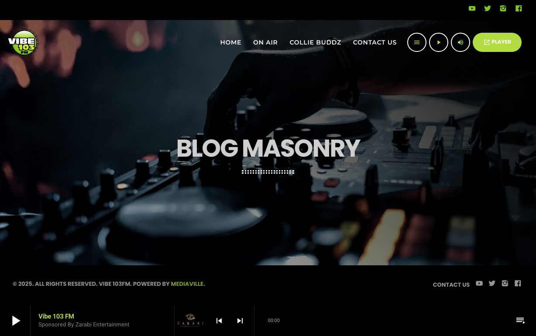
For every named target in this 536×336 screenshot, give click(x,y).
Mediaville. (188, 284)
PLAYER (497, 42)
